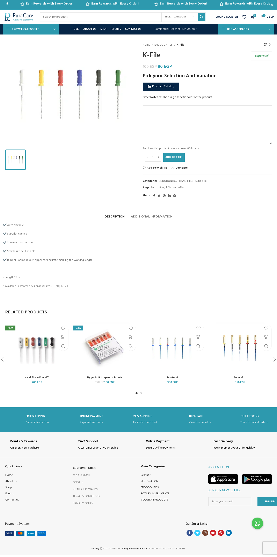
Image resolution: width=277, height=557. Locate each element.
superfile (178, 187)
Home (147, 45)
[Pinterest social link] (164, 195)
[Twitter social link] (159, 195)
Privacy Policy (83, 505)
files (161, 187)
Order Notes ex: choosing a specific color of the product (177, 97)
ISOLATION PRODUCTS (154, 502)
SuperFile (201, 181)
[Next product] (270, 45)
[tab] (115, 217)
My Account (81, 477)
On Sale (78, 484)
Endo (154, 187)
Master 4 (172, 379)
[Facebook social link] (154, 195)
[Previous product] (262, 45)
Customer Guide (84, 470)
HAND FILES (186, 181)
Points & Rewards (85, 491)
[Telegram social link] (174, 195)
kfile (168, 187)
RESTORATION (149, 483)
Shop (8, 490)
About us (10, 483)
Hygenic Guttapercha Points (105, 379)
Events (9, 496)
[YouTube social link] (213, 535)
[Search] (123, 17)
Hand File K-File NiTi (37, 379)
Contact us (12, 502)
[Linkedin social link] (169, 195)
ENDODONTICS (163, 45)
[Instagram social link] (205, 535)
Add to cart (174, 157)
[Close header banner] (272, 5)
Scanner (145, 477)
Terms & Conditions (86, 498)
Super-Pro (240, 379)
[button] (161, 87)
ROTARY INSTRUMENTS (155, 496)
